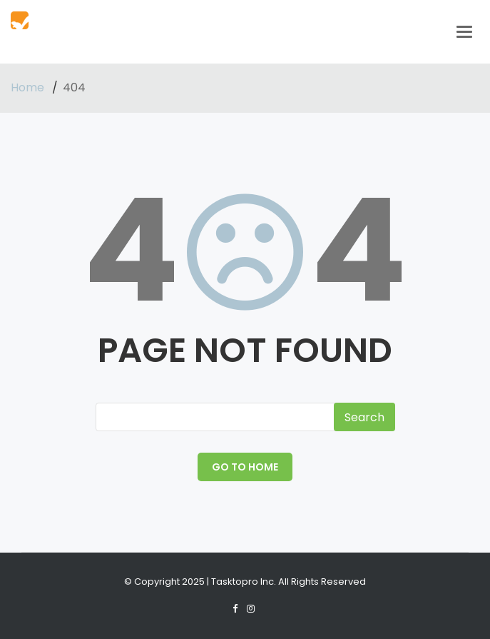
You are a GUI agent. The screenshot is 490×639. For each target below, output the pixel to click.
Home (29, 87)
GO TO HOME (245, 467)
